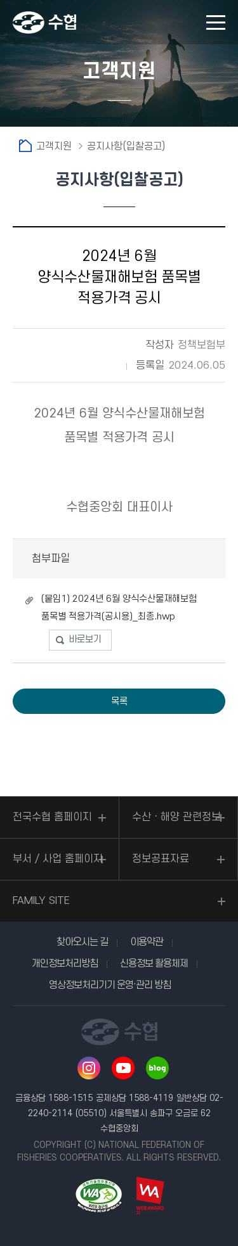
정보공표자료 (160, 859)
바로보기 (85, 639)
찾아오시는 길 (82, 942)
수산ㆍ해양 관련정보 (176, 817)
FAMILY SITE (41, 900)
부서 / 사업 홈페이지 (58, 859)
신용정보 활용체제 (154, 963)
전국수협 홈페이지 (52, 817)
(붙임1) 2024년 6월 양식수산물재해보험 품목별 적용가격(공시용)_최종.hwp (119, 608)
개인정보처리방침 (65, 963)
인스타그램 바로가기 (88, 1068)
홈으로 (25, 145)
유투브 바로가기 (123, 1068)
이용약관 (146, 942)
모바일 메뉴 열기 (215, 22)
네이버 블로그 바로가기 (157, 1068)
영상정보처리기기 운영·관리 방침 (110, 985)
